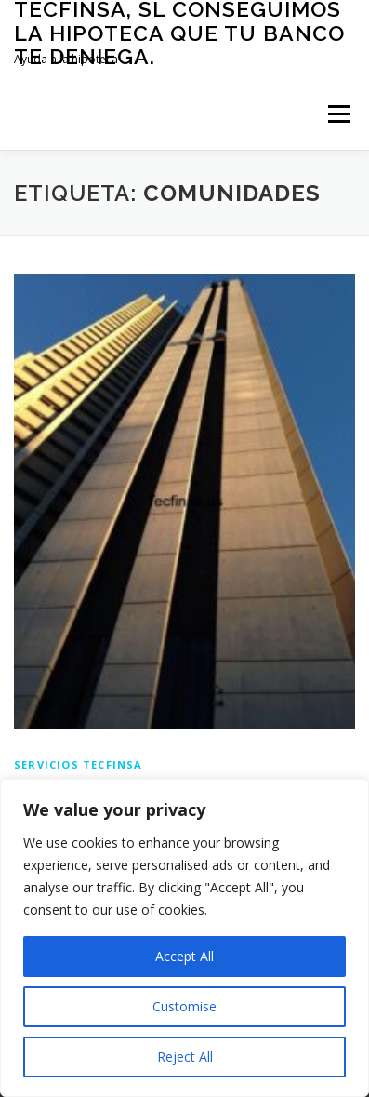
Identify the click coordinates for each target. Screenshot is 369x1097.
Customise (184, 1006)
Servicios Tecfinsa (78, 764)
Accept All (184, 956)
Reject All (185, 1056)
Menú (338, 115)
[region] (184, 938)
